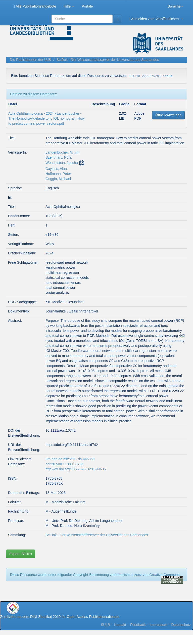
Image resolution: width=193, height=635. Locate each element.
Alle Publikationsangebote (35, 6)
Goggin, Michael (58, 179)
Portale (87, 6)
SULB (105, 625)
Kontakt (120, 625)
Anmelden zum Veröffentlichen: (156, 19)
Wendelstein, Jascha (61, 163)
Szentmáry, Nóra (58, 157)
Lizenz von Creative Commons (156, 575)
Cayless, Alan (56, 169)
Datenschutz (181, 625)
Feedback (138, 625)
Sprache (175, 6)
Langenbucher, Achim (62, 152)
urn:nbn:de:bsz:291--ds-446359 (69, 459)
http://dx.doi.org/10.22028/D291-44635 (75, 469)
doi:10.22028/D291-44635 (150, 76)
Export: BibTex (20, 554)
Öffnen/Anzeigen (168, 115)
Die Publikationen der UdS (30, 60)
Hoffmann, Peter (58, 174)
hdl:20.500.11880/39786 (64, 464)
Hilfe (69, 6)
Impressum (158, 625)
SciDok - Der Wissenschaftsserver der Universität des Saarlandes (108, 60)
